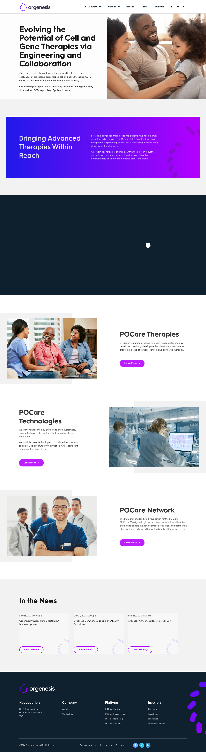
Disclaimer (121, 745)
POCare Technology (114, 719)
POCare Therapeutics (115, 714)
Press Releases (154, 714)
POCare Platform (113, 709)
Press (144, 6)
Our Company (91, 6)
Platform (111, 6)
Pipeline (130, 6)
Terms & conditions (89, 745)
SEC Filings (153, 719)
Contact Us (67, 714)
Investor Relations (156, 723)
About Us (66, 709)
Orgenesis (35, 7)
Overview (152, 709)
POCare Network (113, 723)
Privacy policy (107, 745)
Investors (159, 6)
